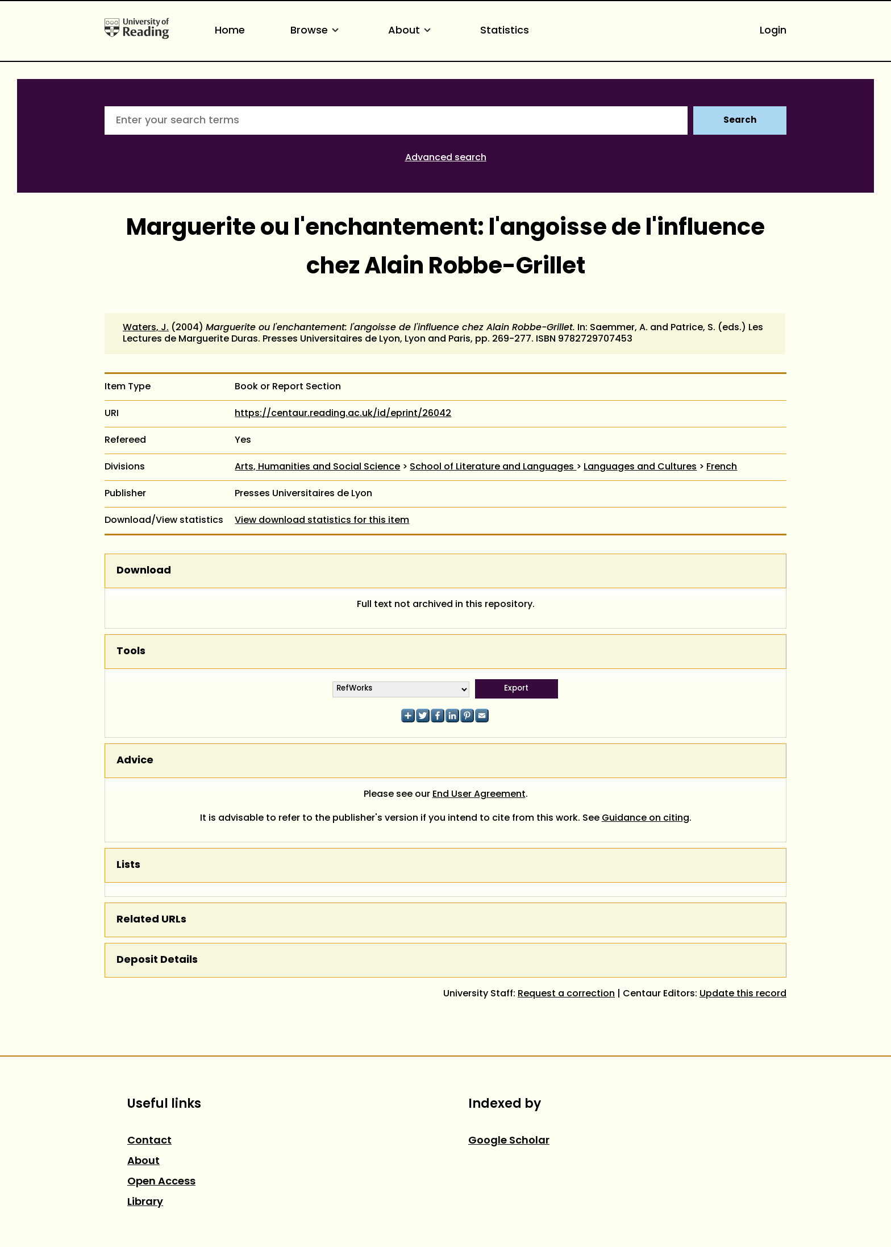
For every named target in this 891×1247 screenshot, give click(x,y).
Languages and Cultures (640, 467)
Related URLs (151, 920)
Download (143, 571)
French (721, 467)
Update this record (743, 994)
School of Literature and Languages (493, 467)
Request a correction (566, 994)
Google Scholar (508, 1141)
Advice (134, 761)
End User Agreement (479, 794)
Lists (128, 865)
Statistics (504, 31)
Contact (149, 1141)
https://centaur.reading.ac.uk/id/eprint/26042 (343, 413)
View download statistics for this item (322, 520)
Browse (316, 31)
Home (230, 31)
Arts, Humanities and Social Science (317, 467)
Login (773, 31)
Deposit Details (157, 960)
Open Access (161, 1182)
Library (145, 1202)
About (411, 31)
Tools (130, 651)
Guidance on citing (645, 818)
